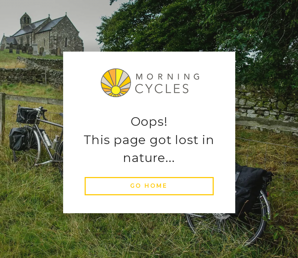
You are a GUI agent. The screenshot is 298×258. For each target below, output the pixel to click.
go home (148, 185)
